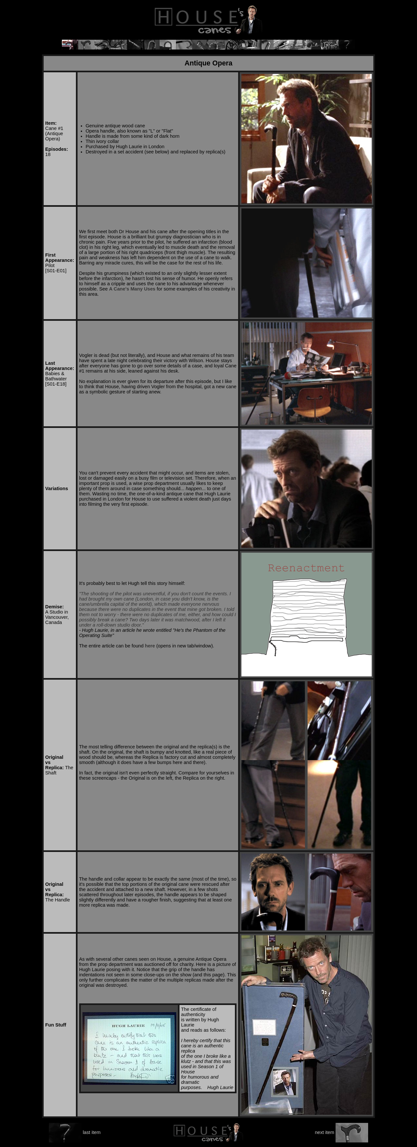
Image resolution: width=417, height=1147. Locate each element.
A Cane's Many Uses (132, 288)
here (150, 645)
